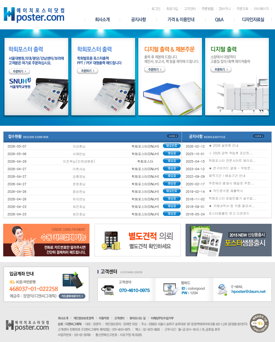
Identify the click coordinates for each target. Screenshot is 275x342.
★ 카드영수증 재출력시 (226, 190)
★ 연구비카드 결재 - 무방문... (231, 168)
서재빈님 (79, 153)
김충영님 (79, 176)
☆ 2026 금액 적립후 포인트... (231, 153)
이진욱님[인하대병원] (79, 161)
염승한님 (79, 191)
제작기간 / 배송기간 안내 (227, 175)
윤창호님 (79, 184)
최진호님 (79, 206)
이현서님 (79, 168)
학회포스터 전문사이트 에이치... (232, 160)
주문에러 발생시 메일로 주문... (231, 183)
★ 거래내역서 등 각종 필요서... (232, 205)
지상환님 (79, 146)
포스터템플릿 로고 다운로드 (229, 213)
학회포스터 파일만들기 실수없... (232, 198)
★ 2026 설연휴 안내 (224, 145)
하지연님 (79, 199)
